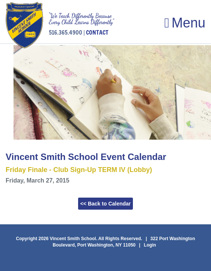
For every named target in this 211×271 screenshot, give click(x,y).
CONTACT (97, 32)
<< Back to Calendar (105, 204)
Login (150, 245)
